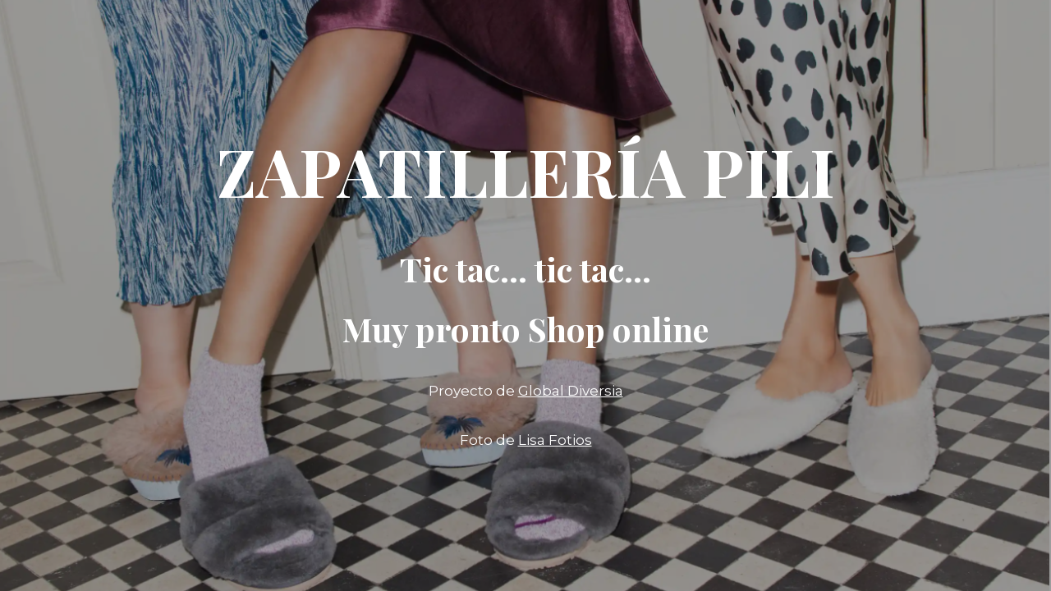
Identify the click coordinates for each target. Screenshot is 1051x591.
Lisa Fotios (555, 440)
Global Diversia (570, 391)
